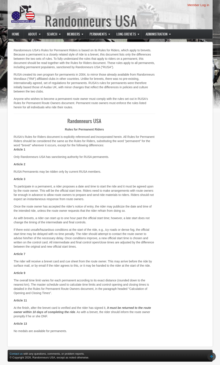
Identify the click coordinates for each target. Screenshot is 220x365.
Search (52, 34)
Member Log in (198, 5)
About (32, 34)
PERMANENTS (98, 34)
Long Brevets (126, 34)
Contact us (16, 353)
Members (73, 34)
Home (15, 34)
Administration (156, 34)
